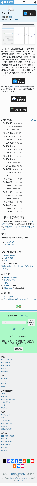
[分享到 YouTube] (32, 460)
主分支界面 (8, 299)
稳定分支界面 (25, 299)
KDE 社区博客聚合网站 (8, 399)
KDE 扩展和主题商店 (7, 436)
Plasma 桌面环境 (6, 360)
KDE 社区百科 (5, 415)
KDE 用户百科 (9, 280)
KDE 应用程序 (5, 362)
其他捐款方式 (18, 329)
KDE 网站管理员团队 (18, 474)
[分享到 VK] (18, 465)
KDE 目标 (4, 384)
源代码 (3, 386)
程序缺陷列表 (9, 297)
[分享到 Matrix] (4, 460)
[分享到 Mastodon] (8, 460)
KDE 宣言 (4, 447)
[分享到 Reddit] (24, 460)
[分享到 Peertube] (14, 465)
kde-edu (7, 285)
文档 (16, 299)
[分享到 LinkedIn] (20, 460)
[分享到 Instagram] (22, 465)
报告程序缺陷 (9, 255)
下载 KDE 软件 (5, 420)
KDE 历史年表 (5, 444)
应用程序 (7, 3)
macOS (14, 19)
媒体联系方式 (5, 402)
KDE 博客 (4, 396)
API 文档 (4, 378)
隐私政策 (4, 426)
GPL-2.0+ (8, 261)
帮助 (2, 417)
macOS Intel (10, 245)
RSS (33, 120)
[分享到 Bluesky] (12, 460)
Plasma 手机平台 (6, 368)
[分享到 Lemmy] (28, 460)
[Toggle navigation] (24, 2)
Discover (14, 87)
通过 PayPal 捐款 (31, 322)
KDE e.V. (4, 439)
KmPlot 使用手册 (11, 277)
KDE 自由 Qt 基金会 (7, 442)
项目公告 (4, 394)
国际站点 (4, 450)
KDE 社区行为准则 (7, 423)
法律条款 (20, 480)
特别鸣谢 (4, 408)
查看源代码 (8, 258)
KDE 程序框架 (5, 365)
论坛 (6, 283)
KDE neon (4, 371)
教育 (9, 17)
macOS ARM (10, 242)
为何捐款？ (25, 315)
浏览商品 (18, 349)
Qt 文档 (3, 381)
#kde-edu (8, 288)
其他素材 (4, 405)
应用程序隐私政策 (6, 429)
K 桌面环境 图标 (14, 478)
